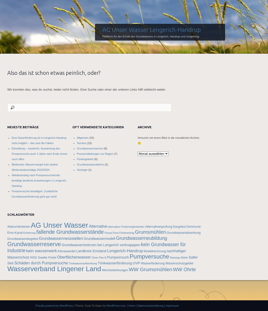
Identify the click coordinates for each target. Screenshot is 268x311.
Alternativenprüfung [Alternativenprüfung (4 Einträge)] (158, 226)
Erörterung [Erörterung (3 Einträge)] (29, 232)
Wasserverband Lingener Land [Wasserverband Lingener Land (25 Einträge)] (54, 269)
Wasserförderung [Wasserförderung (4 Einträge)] (153, 263)
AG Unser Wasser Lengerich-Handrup (151, 29)
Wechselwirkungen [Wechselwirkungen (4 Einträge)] (115, 270)
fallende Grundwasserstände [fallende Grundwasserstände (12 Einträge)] (70, 232)
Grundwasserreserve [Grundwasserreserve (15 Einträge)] (34, 244)
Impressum (172, 305)
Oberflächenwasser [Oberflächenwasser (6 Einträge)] (74, 257)
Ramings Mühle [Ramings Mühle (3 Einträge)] (179, 257)
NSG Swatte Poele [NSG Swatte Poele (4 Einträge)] (43, 257)
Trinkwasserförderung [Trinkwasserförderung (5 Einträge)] (115, 263)
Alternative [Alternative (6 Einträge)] (98, 226)
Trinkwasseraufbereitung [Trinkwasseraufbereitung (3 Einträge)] (83, 263)
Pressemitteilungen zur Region (95, 153)
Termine (81, 143)
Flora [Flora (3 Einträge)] (115, 232)
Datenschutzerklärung (150, 305)
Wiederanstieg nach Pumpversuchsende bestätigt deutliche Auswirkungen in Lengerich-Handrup (39, 180)
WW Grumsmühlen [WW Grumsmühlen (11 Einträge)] (150, 269)
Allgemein (82, 137)
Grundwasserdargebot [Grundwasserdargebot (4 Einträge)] (22, 239)
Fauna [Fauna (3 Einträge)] (108, 232)
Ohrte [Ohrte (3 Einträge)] (95, 257)
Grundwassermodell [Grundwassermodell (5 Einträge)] (99, 239)
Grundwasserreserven (90, 148)
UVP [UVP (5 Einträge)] (136, 263)
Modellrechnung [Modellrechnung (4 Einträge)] (155, 251)
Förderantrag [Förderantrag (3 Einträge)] (126, 232)
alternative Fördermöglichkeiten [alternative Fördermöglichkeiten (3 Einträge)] (126, 226)
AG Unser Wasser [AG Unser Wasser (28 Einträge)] (59, 225)
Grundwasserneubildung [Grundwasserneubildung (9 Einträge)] (141, 238)
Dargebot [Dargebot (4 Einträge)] (179, 226)
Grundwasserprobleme (90, 164)
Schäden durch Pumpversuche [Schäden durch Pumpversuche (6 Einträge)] (41, 263)
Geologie (82, 169)
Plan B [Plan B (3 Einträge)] (102, 257)
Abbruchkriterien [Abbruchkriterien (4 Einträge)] (18, 226)
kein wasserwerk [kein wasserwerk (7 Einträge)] (41, 250)
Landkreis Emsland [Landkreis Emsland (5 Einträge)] (91, 251)
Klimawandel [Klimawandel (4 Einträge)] (67, 251)
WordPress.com (115, 305)
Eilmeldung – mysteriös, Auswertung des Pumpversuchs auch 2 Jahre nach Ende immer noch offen (39, 154)
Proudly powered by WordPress (54, 305)
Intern (131, 305)
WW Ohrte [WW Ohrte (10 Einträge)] (184, 269)
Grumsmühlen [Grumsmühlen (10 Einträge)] (150, 232)
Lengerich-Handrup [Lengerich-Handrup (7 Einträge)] (125, 250)
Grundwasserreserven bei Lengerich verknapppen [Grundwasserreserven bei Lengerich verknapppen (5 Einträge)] (101, 245)
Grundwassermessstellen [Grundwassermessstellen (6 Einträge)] (61, 238)
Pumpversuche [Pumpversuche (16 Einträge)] (149, 256)
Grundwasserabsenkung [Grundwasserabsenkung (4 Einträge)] (184, 232)
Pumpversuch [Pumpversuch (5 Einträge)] (118, 257)
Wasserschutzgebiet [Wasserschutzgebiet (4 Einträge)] (179, 263)
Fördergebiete (85, 159)
